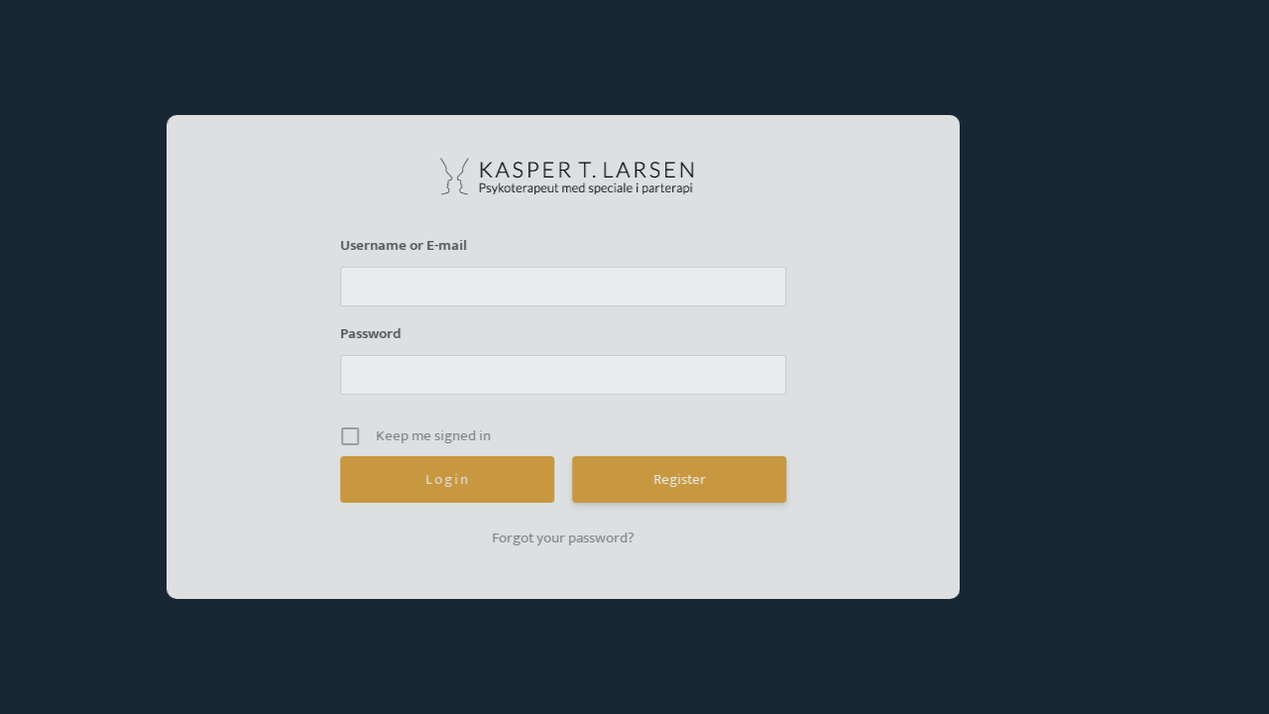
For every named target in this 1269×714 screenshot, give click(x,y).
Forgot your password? (536, 538)
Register (652, 479)
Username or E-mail (376, 246)
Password (343, 334)
